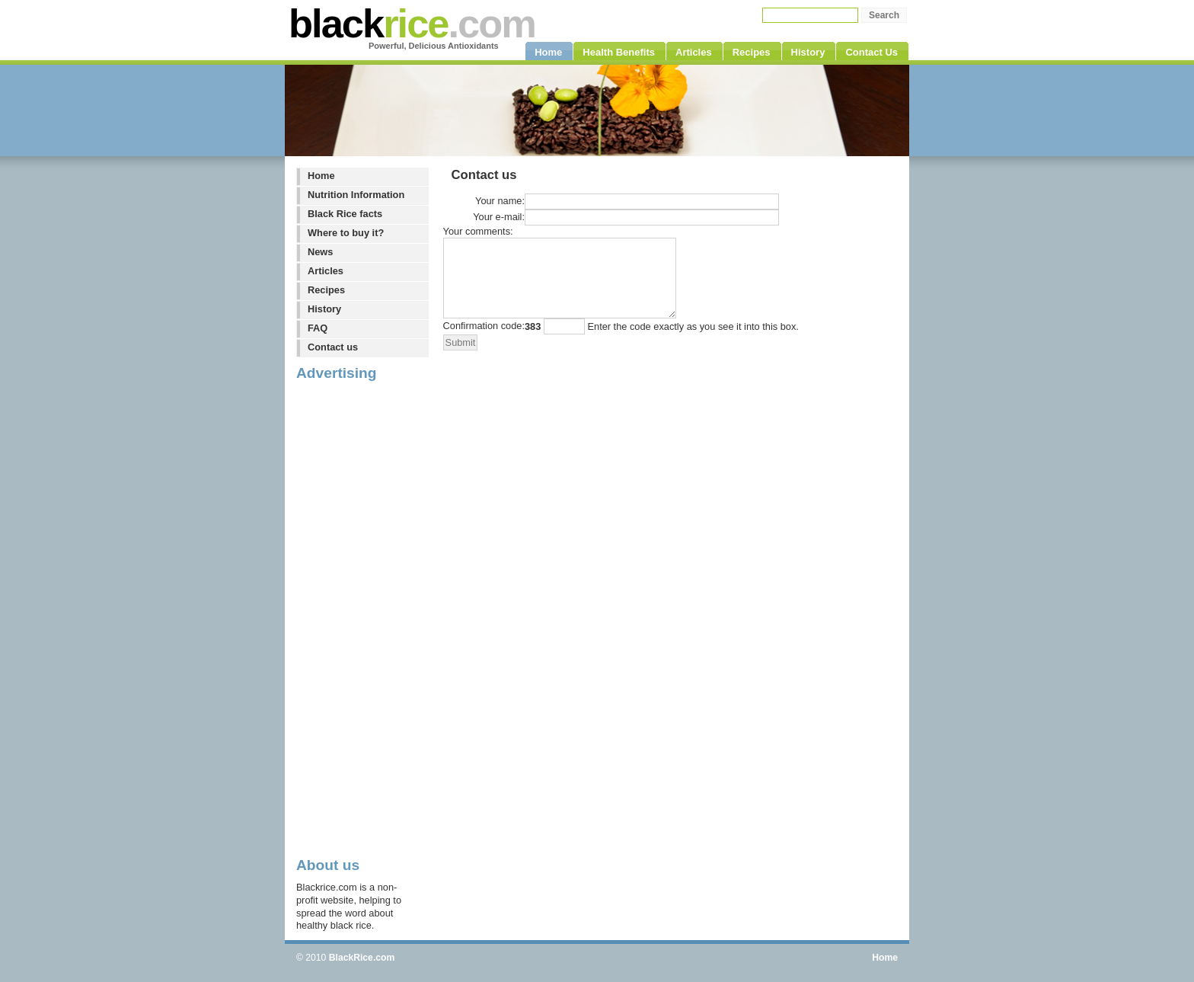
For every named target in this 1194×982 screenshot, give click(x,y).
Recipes (326, 290)
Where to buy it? (346, 232)
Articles (325, 271)
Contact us (333, 347)
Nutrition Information (356, 194)
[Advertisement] (357, 617)
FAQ (317, 328)
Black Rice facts (345, 213)
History (324, 309)
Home (321, 175)
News (320, 251)
